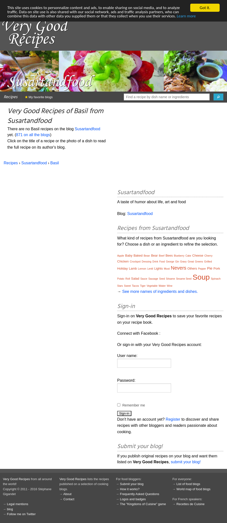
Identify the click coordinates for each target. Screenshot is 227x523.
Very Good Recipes (16, 479)
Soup (201, 277)
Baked (138, 255)
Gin (177, 261)
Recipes (10, 97)
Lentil (150, 268)
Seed (162, 278)
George (170, 261)
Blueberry (179, 255)
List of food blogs (188, 484)
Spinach (216, 278)
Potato (120, 278)
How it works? (129, 489)
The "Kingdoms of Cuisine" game (143, 504)
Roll (127, 278)
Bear (154, 255)
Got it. (205, 7)
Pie (210, 268)
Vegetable (152, 286)
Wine (169, 286)
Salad (135, 278)
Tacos (135, 285)
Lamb (133, 268)
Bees (169, 255)
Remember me (133, 405)
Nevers (178, 268)
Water (162, 285)
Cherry (208, 255)
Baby (129, 255)
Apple (120, 255)
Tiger (142, 286)
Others (192, 268)
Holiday (122, 268)
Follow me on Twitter (21, 514)
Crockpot (135, 261)
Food (162, 261)
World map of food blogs (193, 489)
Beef (161, 255)
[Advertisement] (170, 146)
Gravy (183, 261)
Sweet (127, 286)
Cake (188, 255)
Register (173, 419)
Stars (120, 286)
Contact (68, 499)
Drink (155, 261)
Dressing (146, 261)
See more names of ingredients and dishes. (160, 291)
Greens (199, 261)
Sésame (170, 278)
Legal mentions (17, 504)
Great (191, 261)
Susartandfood (87, 129)
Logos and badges (133, 499)
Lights (158, 268)
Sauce (143, 278)
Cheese (197, 255)
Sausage (153, 278)
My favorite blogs (39, 97)
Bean (147, 255)
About (67, 494)
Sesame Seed (183, 278)
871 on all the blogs (33, 135)
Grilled (208, 261)
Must (167, 268)
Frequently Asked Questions (139, 494)
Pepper (202, 268)
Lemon (142, 268)
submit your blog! (186, 462)
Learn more (189, 16)
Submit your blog (131, 484)
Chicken (123, 261)
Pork (217, 268)
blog (10, 509)
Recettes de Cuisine (191, 504)
